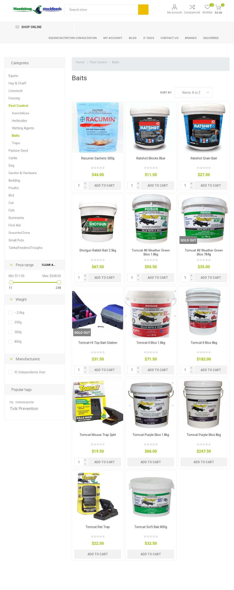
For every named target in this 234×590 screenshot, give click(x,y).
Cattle (13, 158)
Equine (13, 76)
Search (143, 9)
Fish (12, 210)
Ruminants (16, 218)
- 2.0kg (19, 313)
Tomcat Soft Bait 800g (150, 527)
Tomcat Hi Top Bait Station (97, 343)
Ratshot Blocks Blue (150, 158)
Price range (25, 265)
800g (18, 342)
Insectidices (20, 113)
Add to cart (104, 185)
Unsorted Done (19, 233)
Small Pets (16, 240)
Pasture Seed (18, 151)
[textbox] (101, 9)
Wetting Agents (23, 128)
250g (18, 322)
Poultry (14, 188)
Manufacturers (28, 359)
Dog (11, 166)
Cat (11, 203)
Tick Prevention (24, 408)
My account (174, 12)
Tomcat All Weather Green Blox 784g (204, 252)
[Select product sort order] (193, 92)
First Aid (14, 225)
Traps (16, 143)
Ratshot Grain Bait (204, 158)
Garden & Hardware (23, 173)
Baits (16, 136)
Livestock (15, 91)
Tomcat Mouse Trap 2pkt (98, 435)
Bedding (14, 180)
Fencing (14, 98)
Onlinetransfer (24, 402)
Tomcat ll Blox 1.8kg (150, 343)
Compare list (192, 12)
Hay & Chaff (17, 83)
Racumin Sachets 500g (97, 158)
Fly (11, 402)
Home (80, 62)
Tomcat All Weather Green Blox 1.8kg (151, 252)
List (226, 92)
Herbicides (19, 121)
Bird (11, 195)
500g (18, 332)
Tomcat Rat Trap (98, 527)
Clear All (49, 264)
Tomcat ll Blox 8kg (204, 343)
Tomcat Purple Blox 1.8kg (151, 435)
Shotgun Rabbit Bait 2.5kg (97, 250)
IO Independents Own (30, 372)
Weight (21, 299)
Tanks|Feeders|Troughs (25, 248)
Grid (218, 92)
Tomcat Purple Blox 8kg (204, 435)
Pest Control (18, 106)
